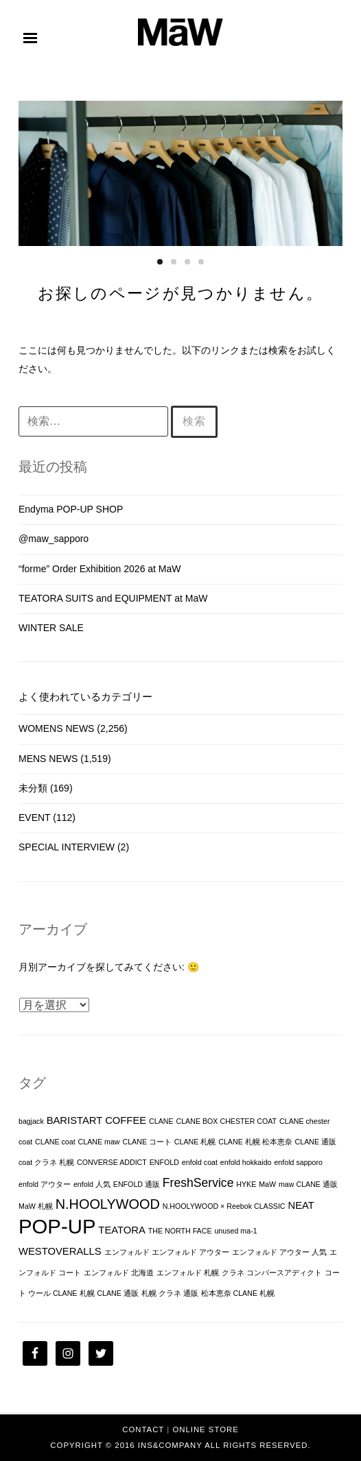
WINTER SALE (51, 627)
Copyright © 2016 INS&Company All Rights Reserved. (180, 1445)
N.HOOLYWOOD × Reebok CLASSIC (224, 1206)
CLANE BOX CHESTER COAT (226, 1121)
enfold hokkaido (246, 1162)
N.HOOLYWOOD (108, 1204)
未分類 (33, 788)
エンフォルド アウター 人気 (279, 1252)
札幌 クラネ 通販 (169, 1293)
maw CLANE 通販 (308, 1184)
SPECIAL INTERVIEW (67, 847)
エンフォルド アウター (190, 1252)
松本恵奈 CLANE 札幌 (238, 1293)
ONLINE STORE (205, 1429)
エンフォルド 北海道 (119, 1272)
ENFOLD (164, 1162)
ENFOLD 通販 (136, 1184)
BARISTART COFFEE (97, 1120)
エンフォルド (127, 1252)
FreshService (198, 1183)
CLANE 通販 (316, 1142)
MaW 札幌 (36, 1206)
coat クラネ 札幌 (46, 1162)
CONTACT (143, 1429)
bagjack (31, 1121)
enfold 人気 (91, 1184)
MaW (267, 1184)
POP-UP (57, 1226)
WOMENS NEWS (56, 728)
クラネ (233, 1272)
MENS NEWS (48, 758)
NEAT (301, 1205)
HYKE (246, 1184)
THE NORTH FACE (180, 1231)
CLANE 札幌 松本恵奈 (255, 1142)
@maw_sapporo (54, 538)
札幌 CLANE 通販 (109, 1293)
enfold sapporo (298, 1162)
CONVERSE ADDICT (112, 1162)
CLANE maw (99, 1142)
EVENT (34, 817)
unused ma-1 (235, 1231)
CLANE (161, 1121)
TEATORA (121, 1230)
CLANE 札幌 (195, 1142)
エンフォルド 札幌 (187, 1272)
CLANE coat (55, 1142)
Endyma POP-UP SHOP (71, 509)
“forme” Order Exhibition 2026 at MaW (100, 568)
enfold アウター (45, 1184)
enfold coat (200, 1162)
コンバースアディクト (284, 1272)
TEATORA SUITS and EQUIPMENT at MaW (113, 598)
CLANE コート (147, 1142)
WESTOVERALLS (60, 1251)
